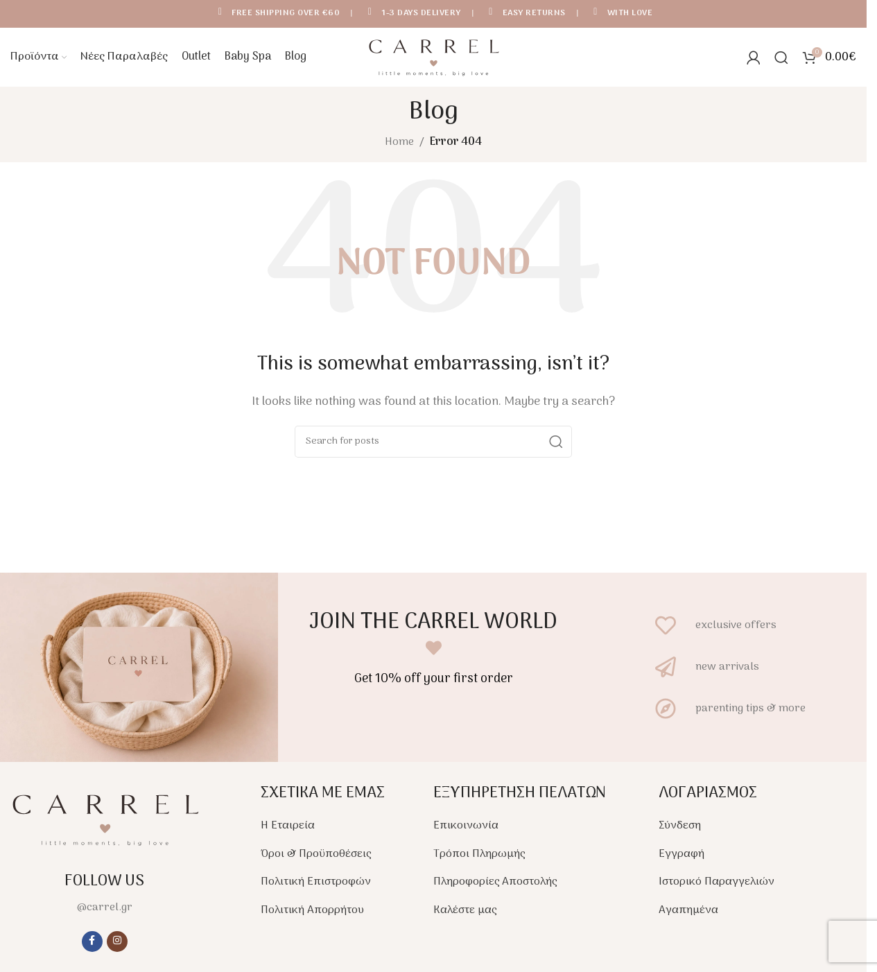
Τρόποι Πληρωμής (479, 858)
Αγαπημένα (688, 914)
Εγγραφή (681, 858)
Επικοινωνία (465, 829)
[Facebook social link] (92, 944)
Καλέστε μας (464, 914)
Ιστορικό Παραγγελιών (716, 885)
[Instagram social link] (117, 944)
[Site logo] (433, 59)
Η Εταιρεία (288, 829)
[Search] (781, 59)
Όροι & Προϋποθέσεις (316, 858)
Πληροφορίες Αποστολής (495, 885)
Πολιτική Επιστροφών (316, 885)
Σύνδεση (680, 829)
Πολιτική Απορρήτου (312, 914)
